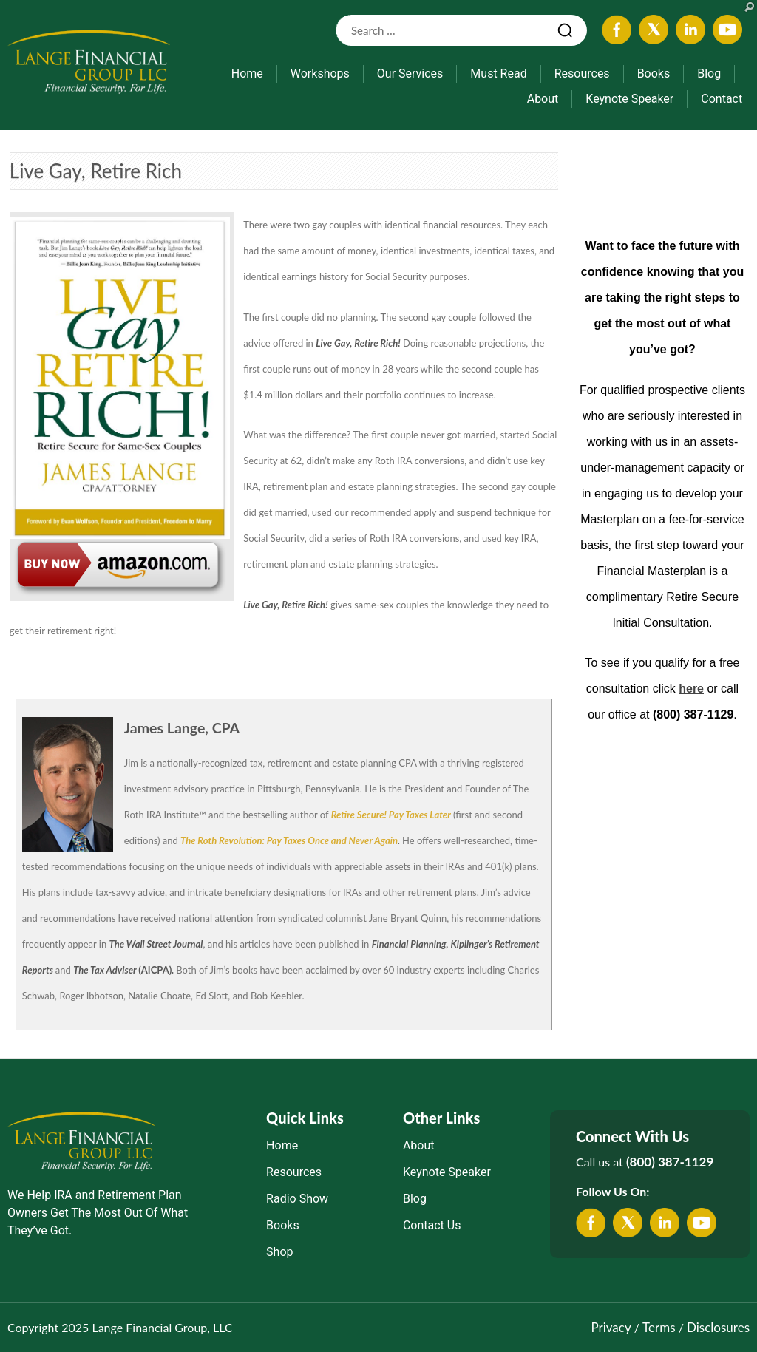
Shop (279, 1252)
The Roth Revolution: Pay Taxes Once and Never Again (289, 840)
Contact (721, 99)
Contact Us (432, 1225)
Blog (709, 74)
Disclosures (718, 1327)
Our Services (410, 74)
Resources (582, 74)
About (543, 99)
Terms (658, 1327)
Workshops (320, 74)
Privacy (611, 1327)
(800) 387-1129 (669, 1161)
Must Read (498, 74)
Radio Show (297, 1199)
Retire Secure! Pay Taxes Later (391, 815)
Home (247, 74)
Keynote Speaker (629, 99)
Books (654, 74)
